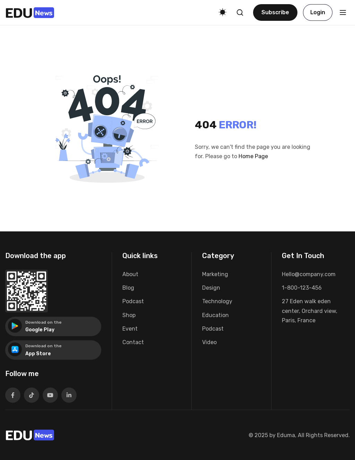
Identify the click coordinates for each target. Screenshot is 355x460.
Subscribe (275, 12)
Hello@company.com (309, 274)
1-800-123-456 (302, 287)
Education (215, 315)
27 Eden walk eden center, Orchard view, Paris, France (309, 310)
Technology (217, 301)
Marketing (215, 274)
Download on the (43, 322)
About (130, 274)
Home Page (253, 156)
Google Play (39, 330)
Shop (129, 315)
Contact (133, 342)
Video (209, 342)
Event (130, 328)
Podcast (133, 301)
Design (211, 287)
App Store (38, 354)
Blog (128, 287)
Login (317, 12)
